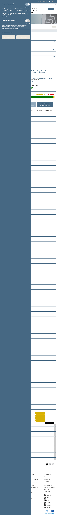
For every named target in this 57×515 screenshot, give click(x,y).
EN (52, 1)
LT (50, 1)
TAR (43, 1)
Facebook (48, 495)
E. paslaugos (47, 479)
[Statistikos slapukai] (27, 20)
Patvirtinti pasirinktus (8, 37)
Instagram (48, 505)
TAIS (39, 1)
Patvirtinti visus (23, 37)
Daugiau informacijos (7, 32)
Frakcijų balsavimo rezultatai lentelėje (45, 104)
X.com (47, 500)
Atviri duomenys (48, 485)
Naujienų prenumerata (49, 487)
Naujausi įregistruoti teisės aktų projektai (32, 483)
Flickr (47, 497)
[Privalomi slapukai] (27, 4)
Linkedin (48, 507)
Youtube (48, 502)
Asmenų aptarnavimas (49, 477)
